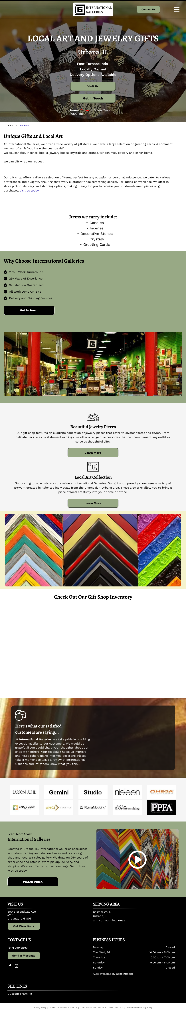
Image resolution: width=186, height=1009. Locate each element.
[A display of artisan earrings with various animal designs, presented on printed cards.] (26, 627)
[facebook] (10, 966)
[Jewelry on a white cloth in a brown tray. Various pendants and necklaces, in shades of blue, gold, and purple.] (115, 627)
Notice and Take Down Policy (111, 1007)
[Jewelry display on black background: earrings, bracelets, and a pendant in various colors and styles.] (71, 627)
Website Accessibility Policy (139, 1007)
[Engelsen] (24, 807)
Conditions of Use (88, 1007)
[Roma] (93, 807)
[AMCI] (58, 807)
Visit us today (29, 190)
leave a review (52, 759)
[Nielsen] (127, 792)
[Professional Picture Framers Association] (161, 807)
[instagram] (16, 966)
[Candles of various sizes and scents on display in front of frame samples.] (26, 672)
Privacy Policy (40, 1007)
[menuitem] (91, 995)
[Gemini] (58, 792)
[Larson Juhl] (24, 792)
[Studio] (93, 792)
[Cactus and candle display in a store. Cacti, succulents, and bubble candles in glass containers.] (71, 672)
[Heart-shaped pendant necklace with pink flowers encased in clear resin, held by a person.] (115, 672)
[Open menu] (176, 9)
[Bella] (127, 807)
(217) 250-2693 (17, 947)
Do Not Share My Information (64, 1007)
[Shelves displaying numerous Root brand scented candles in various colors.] (159, 627)
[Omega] (161, 792)
